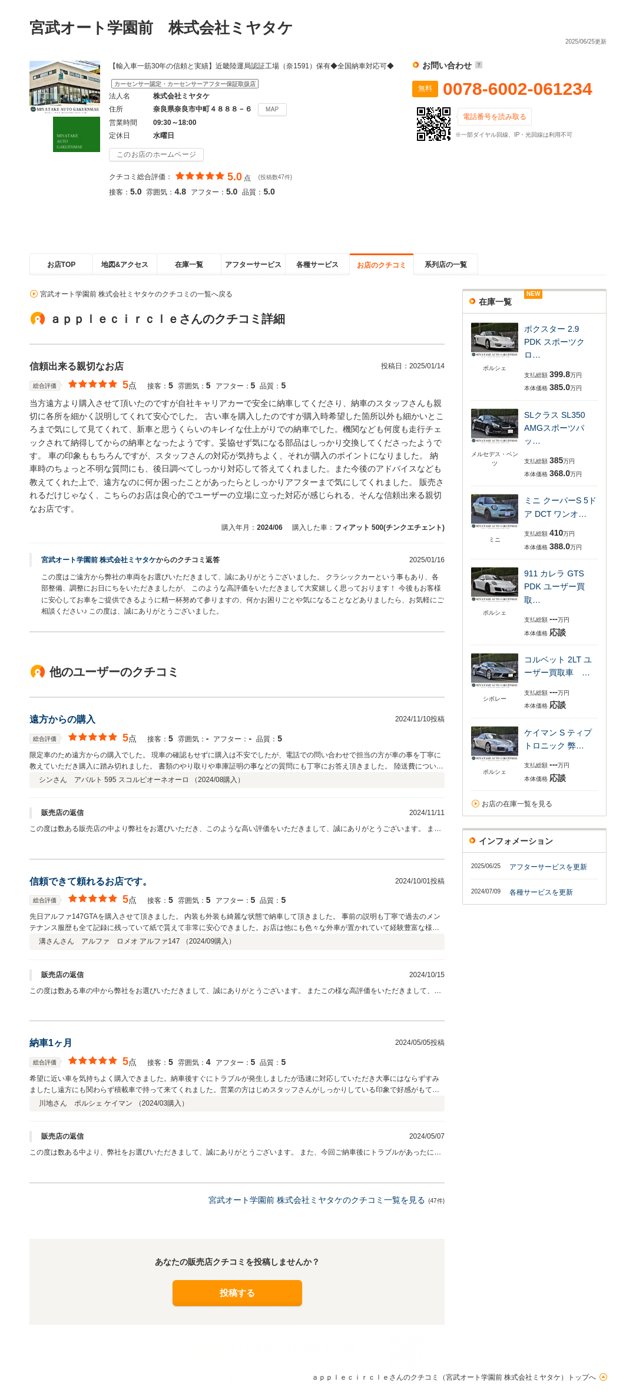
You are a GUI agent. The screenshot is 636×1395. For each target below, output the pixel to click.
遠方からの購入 (62, 719)
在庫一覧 (189, 264)
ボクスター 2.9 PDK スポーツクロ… (554, 342)
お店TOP (61, 264)
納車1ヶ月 (50, 1043)
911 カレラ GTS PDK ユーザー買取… (554, 587)
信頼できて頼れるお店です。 (90, 881)
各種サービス (317, 264)
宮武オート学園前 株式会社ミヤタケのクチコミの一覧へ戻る (136, 294)
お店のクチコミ (381, 265)
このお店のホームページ (156, 154)
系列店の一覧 (446, 264)
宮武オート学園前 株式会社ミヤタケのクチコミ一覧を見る (316, 1200)
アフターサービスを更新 (548, 867)
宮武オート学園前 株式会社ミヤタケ (98, 560)
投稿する (237, 1293)
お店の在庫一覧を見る (517, 804)
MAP (272, 109)
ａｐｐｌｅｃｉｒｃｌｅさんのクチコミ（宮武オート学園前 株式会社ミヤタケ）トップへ (454, 1377)
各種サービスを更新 (541, 892)
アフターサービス (253, 264)
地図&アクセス (125, 264)
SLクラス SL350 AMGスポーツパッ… (554, 428)
